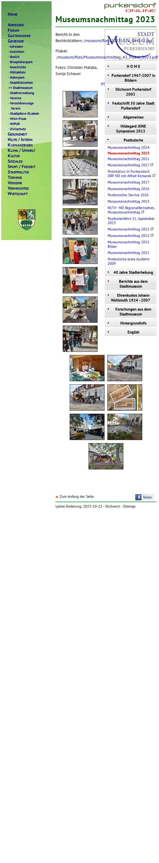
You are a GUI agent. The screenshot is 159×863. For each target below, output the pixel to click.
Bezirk (13, 56)
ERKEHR (15, 183)
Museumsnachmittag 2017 (130, 165)
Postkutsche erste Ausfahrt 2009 (128, 261)
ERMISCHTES (18, 188)
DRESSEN (16, 25)
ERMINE (15, 177)
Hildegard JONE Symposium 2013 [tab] (126, 129)
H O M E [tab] (123, 66)
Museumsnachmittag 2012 (131, 229)
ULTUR (14, 156)
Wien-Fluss (17, 118)
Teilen (147, 497)
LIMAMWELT (21, 150)
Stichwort (112, 506)
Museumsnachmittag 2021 (128, 158)
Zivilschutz (17, 129)
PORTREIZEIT (21, 166)
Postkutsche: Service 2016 (128, 195)
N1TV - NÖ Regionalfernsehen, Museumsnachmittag (131, 209)
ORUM (13, 30)
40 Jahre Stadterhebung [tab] (129, 272)
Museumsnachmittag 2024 (128, 147)
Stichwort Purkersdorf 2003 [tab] (128, 92)
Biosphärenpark (20, 62)
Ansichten (16, 51)
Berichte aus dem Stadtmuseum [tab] (127, 284)
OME (12, 14)
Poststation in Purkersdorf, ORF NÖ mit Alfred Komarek (131, 173)
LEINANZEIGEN (20, 145)
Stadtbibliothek (20, 82)
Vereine (14, 98)
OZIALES (15, 161)
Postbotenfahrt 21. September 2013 (131, 220)
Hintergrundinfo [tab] (126, 323)
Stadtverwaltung (21, 92)
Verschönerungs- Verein (21, 106)
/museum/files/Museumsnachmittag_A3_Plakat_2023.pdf (107, 57)
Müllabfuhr (17, 72)
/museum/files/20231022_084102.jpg (118, 40)
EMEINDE (16, 41)
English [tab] (122, 332)
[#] (103, 83)
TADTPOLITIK (18, 172)
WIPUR (14, 123)
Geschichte (17, 67)
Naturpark (16, 77)
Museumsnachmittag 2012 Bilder (128, 244)
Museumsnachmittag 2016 (128, 188)
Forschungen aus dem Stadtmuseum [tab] (128, 312)
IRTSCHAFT (18, 193)
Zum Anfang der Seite (74, 496)
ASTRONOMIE (19, 35)
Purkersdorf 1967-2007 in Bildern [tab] (130, 78)
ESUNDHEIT (17, 134)
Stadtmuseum (20, 87)
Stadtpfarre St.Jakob (23, 113)
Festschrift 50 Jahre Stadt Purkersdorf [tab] (130, 106)
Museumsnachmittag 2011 (128, 252)
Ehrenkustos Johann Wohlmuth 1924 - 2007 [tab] (128, 298)
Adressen (15, 46)
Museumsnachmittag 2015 (128, 201)
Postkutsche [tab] (124, 140)
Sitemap (129, 506)
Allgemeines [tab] (125, 117)
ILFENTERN (20, 139)
